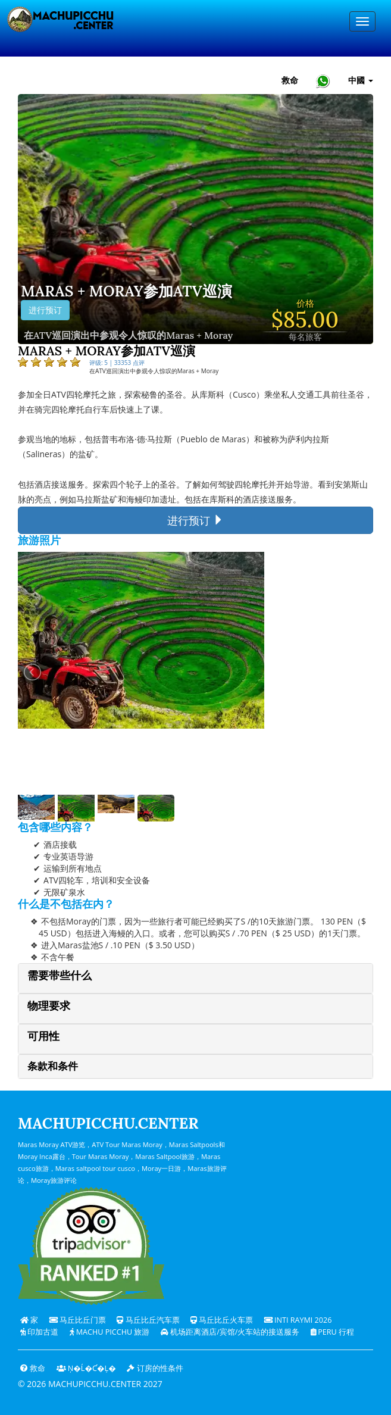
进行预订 (45, 310)
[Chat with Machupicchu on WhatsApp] (323, 80)
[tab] (195, 978)
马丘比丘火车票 (221, 1320)
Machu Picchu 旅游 (110, 1332)
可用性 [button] (43, 1036)
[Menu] (362, 21)
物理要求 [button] (48, 1006)
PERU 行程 (332, 1332)
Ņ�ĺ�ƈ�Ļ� (86, 1368)
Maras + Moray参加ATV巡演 (126, 291)
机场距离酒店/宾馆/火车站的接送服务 (230, 1332)
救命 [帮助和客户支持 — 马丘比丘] (289, 80)
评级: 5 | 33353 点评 (117, 362)
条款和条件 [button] (52, 1066)
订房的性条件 (155, 1368)
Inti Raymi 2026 (298, 1320)
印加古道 (39, 1332)
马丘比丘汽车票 (148, 1320)
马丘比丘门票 (77, 1320)
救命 (32, 1368)
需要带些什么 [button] (59, 975)
